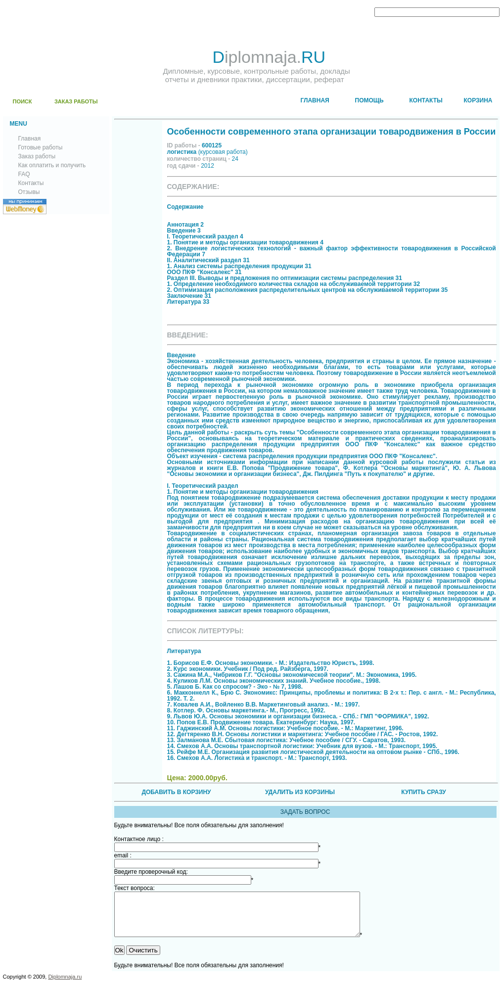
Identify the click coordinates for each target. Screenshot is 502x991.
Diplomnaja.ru (65, 986)
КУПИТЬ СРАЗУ (423, 792)
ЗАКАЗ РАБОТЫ (76, 101)
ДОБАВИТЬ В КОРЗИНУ (176, 792)
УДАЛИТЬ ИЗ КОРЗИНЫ (300, 792)
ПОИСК (22, 101)
